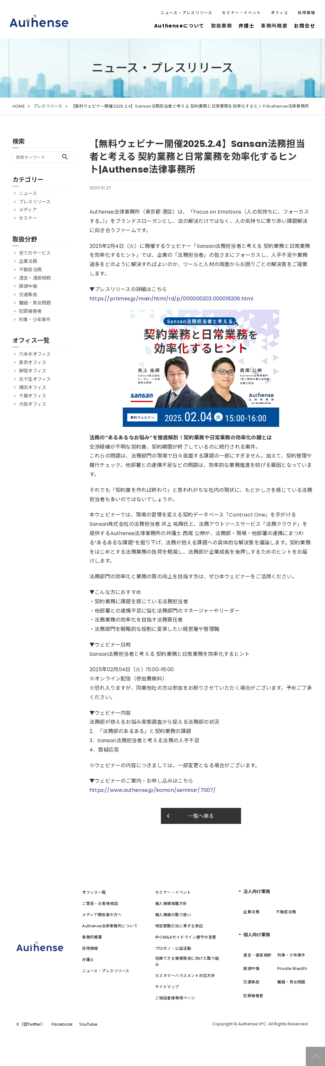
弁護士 (246, 25)
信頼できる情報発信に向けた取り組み (187, 961)
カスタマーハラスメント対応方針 (185, 975)
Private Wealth (292, 968)
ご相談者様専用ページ (175, 998)
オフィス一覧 (94, 892)
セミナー (28, 218)
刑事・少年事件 (35, 319)
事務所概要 (92, 937)
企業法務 (28, 261)
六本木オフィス (35, 354)
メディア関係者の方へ (102, 914)
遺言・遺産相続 (35, 278)
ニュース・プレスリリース (186, 12)
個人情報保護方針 (171, 903)
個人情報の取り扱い (173, 914)
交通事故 (28, 294)
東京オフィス (32, 362)
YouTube (88, 1024)
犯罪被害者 (30, 311)
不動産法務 (30, 269)
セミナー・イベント (241, 12)
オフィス (279, 12)
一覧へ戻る (189, 816)
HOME (19, 106)
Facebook (62, 1024)
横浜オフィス (32, 387)
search (65, 157)
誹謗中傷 (28, 286)
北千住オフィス (35, 379)
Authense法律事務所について (110, 926)
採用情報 (306, 12)
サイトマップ (167, 986)
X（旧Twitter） (30, 1024)
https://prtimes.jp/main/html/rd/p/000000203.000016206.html (171, 298)
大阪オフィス (32, 404)
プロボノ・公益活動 (173, 948)
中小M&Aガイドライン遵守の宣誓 (185, 937)
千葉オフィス (32, 396)
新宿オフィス (32, 371)
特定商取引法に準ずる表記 (179, 926)
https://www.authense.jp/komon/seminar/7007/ (152, 790)
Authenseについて (179, 25)
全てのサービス (35, 253)
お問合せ (304, 25)
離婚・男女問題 (35, 303)
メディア (28, 210)
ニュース (28, 193)
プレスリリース (47, 106)
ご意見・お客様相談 (100, 903)
